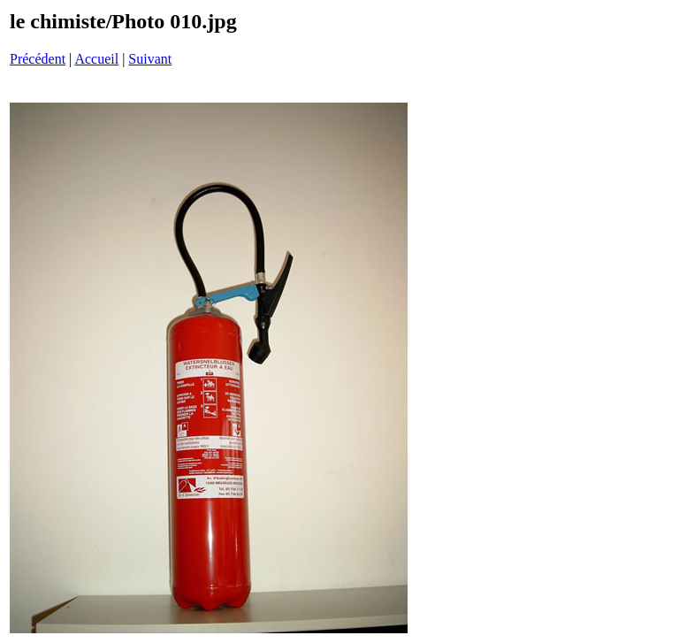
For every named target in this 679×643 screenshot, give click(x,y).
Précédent (37, 58)
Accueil (96, 58)
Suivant (150, 58)
